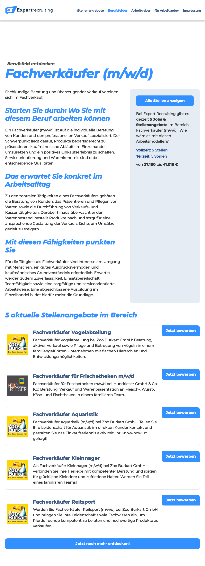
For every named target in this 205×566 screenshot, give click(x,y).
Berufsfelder (117, 10)
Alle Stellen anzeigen (165, 101)
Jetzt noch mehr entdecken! (102, 543)
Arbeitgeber (140, 10)
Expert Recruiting (159, 114)
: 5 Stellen (152, 150)
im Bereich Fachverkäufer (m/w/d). (162, 125)
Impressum (192, 10)
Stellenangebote (90, 10)
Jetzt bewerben (181, 330)
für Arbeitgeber (166, 10)
